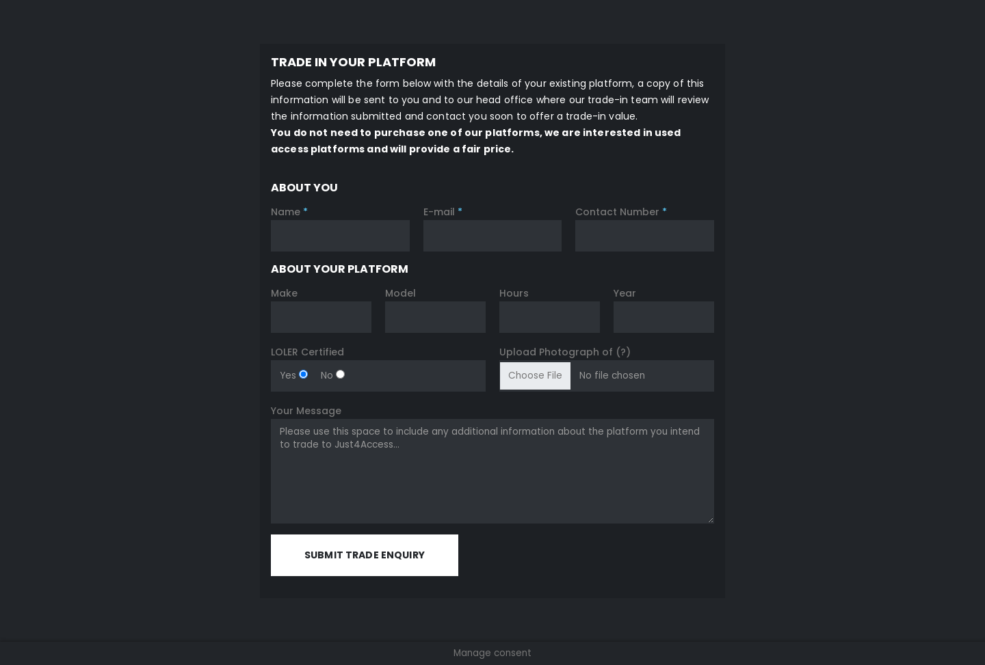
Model (400, 293)
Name (289, 212)
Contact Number (621, 212)
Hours (514, 293)
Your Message (306, 411)
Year (625, 293)
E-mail (442, 212)
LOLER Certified (307, 352)
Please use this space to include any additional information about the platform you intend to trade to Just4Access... (492, 471)
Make (284, 293)
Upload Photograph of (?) (565, 352)
